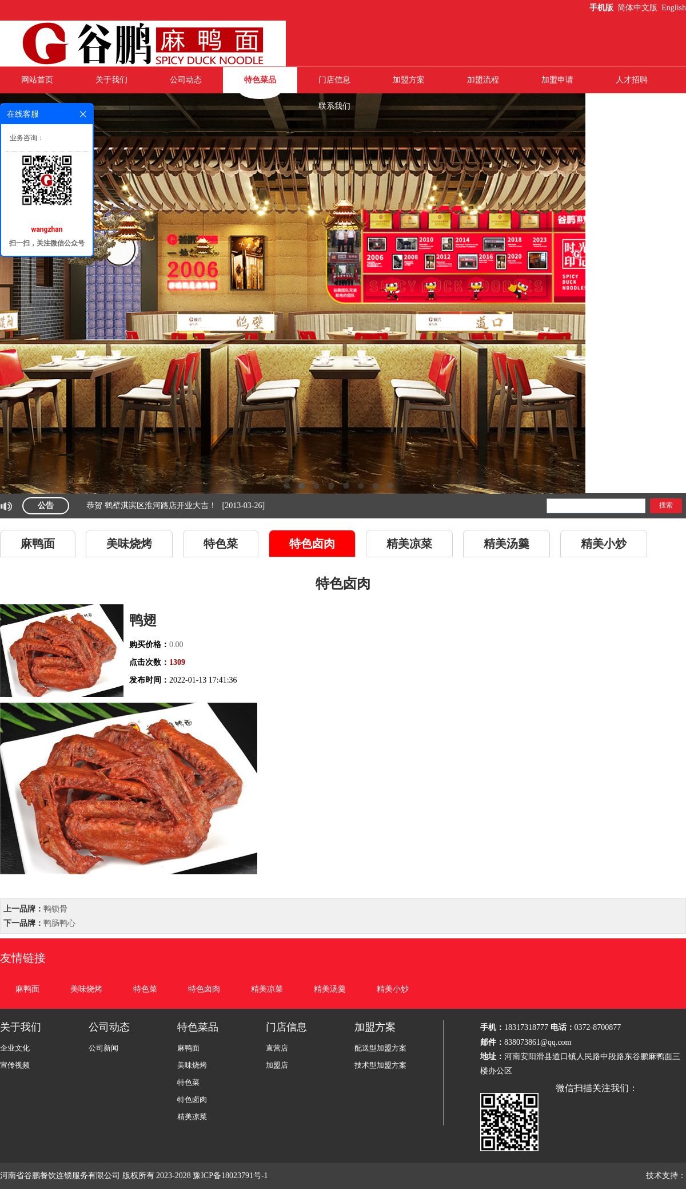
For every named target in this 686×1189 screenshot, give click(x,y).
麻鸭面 (38, 543)
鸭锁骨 (55, 909)
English (673, 7)
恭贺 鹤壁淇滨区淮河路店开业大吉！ (151, 505)
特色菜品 (260, 80)
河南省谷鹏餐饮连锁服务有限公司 (60, 1175)
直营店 (277, 1048)
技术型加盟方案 (380, 1065)
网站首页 (37, 80)
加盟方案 (409, 80)
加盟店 (277, 1065)
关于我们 (111, 80)
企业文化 (15, 1048)
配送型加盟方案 (380, 1048)
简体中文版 (638, 7)
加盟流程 (483, 80)
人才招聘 (632, 80)
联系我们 (334, 106)
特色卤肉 (312, 543)
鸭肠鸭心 (59, 923)
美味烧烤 (129, 543)
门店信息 (334, 80)
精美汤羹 (506, 543)
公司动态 (186, 80)
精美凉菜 (409, 543)
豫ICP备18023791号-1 (231, 1175)
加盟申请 (557, 80)
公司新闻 (103, 1048)
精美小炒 (604, 543)
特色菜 (221, 543)
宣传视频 (15, 1065)
